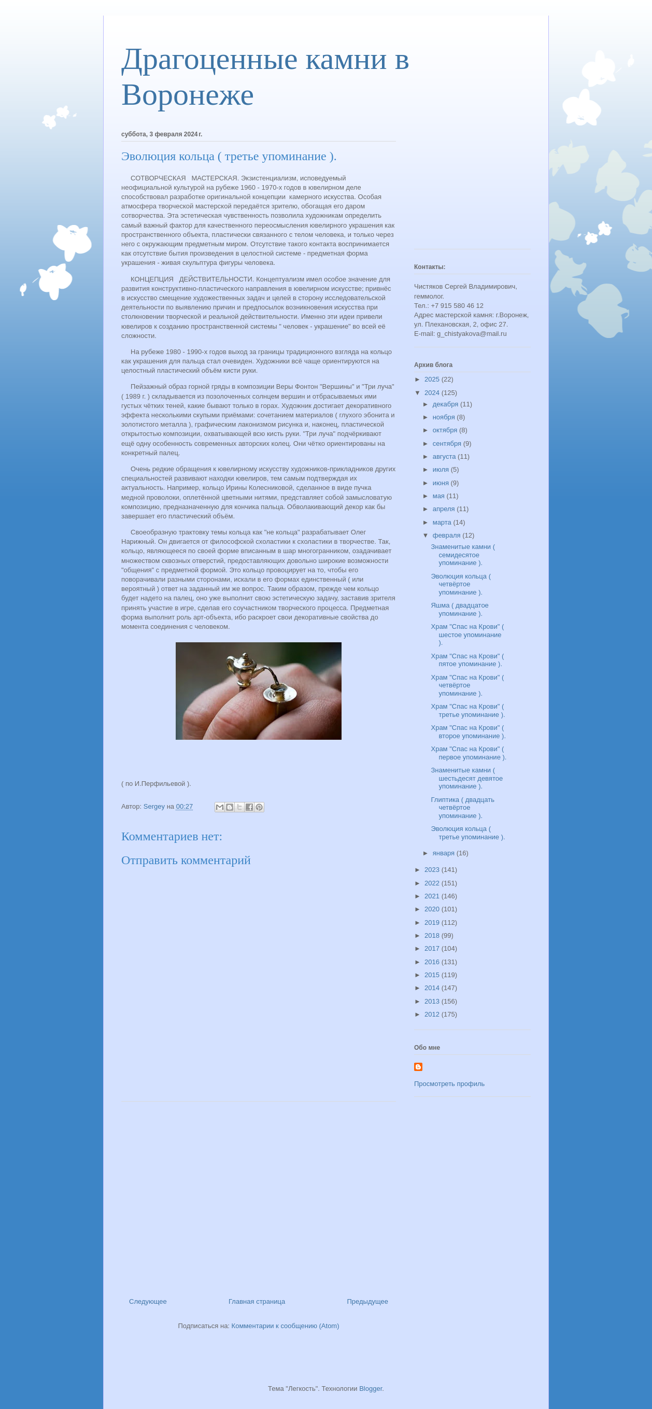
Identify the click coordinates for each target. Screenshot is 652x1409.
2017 (433, 948)
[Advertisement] (258, 1195)
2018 (433, 935)
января (445, 853)
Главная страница (257, 1301)
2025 (433, 379)
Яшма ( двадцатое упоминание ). (459, 609)
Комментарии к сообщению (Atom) (285, 1326)
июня (442, 483)
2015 (433, 975)
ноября (445, 417)
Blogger (370, 1388)
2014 (433, 988)
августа (445, 456)
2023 (433, 869)
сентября (448, 443)
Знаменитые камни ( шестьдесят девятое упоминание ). (467, 778)
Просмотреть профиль (449, 1084)
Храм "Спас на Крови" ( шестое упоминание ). (467, 634)
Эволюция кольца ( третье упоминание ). (468, 833)
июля (442, 469)
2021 (433, 896)
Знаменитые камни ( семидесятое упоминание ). (463, 555)
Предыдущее (367, 1301)
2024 (433, 393)
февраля (448, 535)
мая (440, 496)
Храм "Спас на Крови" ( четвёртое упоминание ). (467, 685)
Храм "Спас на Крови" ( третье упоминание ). (468, 710)
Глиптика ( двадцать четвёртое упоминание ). (462, 808)
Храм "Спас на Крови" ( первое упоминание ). (468, 753)
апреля (445, 509)
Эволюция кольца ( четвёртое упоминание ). (461, 584)
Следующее (148, 1301)
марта (443, 522)
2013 (433, 1001)
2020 (433, 909)
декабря (446, 404)
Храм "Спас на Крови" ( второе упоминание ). (468, 732)
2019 (433, 922)
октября (446, 430)
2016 (433, 962)
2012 (433, 1014)
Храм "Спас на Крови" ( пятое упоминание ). (467, 660)
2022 (433, 883)
